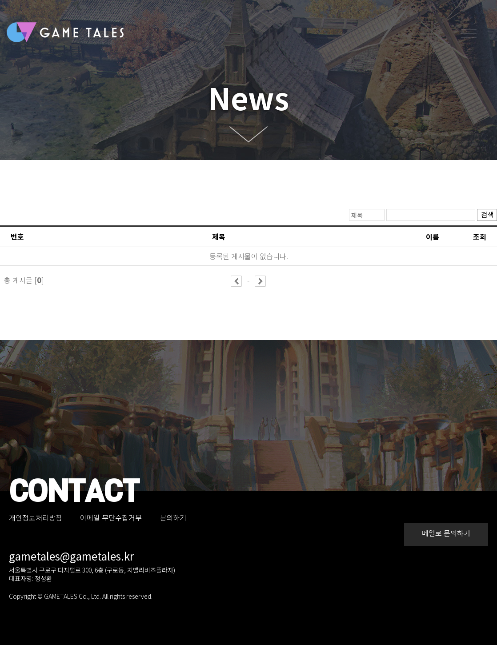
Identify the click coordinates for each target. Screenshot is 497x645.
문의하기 (173, 517)
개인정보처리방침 (35, 517)
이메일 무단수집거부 (111, 517)
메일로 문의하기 (446, 533)
